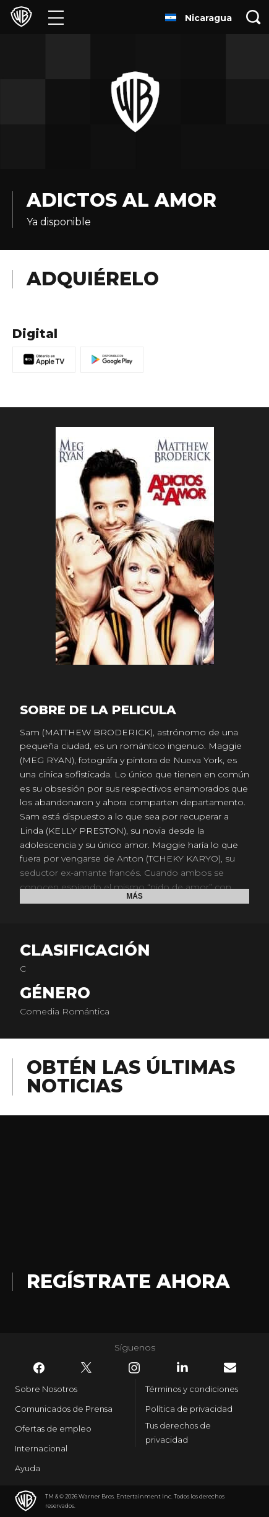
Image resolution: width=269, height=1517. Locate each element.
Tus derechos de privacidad (178, 1432)
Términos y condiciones (191, 1389)
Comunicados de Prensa (64, 1409)
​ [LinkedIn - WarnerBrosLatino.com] (182, 1367)
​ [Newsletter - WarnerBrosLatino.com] (230, 1367)
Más (134, 896)
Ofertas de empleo (53, 1428)
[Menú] (56, 17)
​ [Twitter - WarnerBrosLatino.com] (86, 1367)
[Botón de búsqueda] (253, 17)
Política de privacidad (189, 1409)
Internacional (41, 1448)
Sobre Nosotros (46, 1389)
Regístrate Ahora (128, 1281)
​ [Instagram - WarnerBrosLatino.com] (134, 1367)
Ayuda (27, 1468)
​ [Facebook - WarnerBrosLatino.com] (39, 1367)
